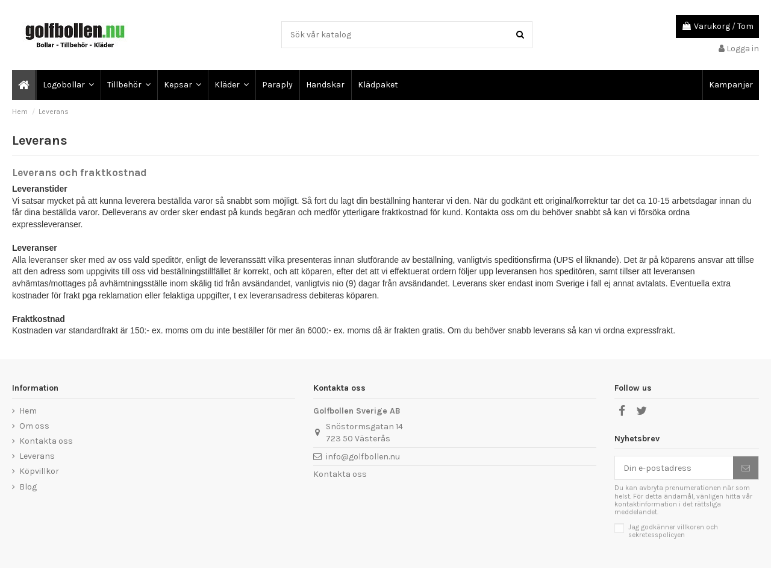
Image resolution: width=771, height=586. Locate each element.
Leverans (37, 456)
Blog (28, 487)
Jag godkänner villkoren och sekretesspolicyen (673, 531)
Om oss (34, 426)
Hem (28, 411)
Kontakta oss (46, 441)
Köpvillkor (39, 471)
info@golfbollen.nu (363, 457)
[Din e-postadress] (674, 467)
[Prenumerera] (745, 467)
